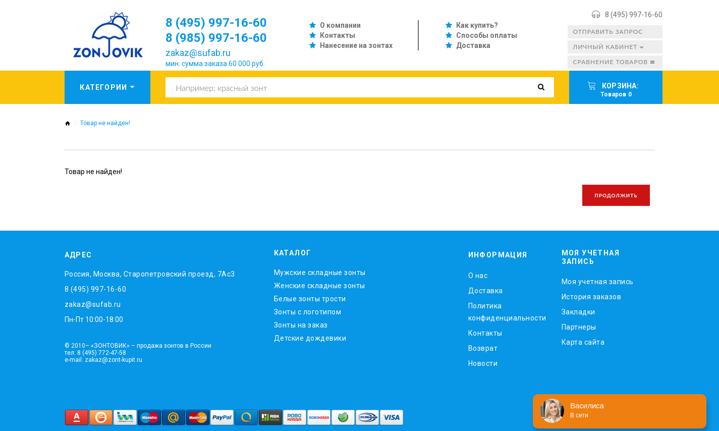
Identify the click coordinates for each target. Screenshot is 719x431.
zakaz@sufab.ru (198, 52)
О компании (340, 25)
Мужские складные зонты (320, 272)
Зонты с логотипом (308, 312)
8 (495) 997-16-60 (633, 15)
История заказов (592, 297)
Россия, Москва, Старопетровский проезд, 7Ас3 (150, 274)
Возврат (483, 348)
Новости (483, 363)
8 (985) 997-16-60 (216, 38)
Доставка (473, 45)
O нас (478, 276)
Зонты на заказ (301, 325)
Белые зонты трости (310, 299)
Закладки (578, 312)
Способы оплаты (486, 35)
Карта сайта (583, 342)
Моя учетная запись (598, 282)
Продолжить (615, 195)
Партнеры (579, 327)
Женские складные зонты (319, 286)
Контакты (337, 35)
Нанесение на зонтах (356, 45)
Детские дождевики (310, 338)
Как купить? (477, 25)
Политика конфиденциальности (507, 312)
